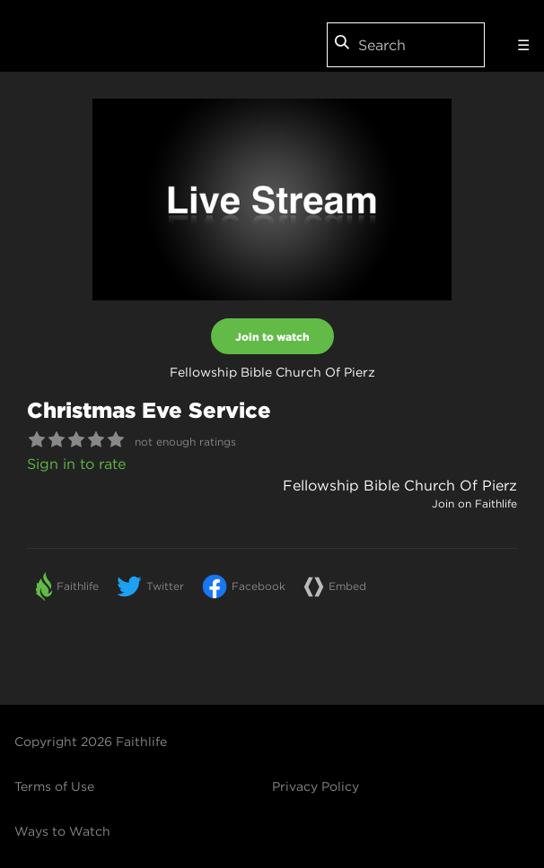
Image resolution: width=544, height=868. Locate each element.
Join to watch (272, 336)
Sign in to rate (76, 464)
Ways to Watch (62, 831)
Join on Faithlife (474, 503)
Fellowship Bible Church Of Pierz (400, 485)
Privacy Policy (315, 786)
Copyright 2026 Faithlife (90, 741)
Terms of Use (54, 786)
